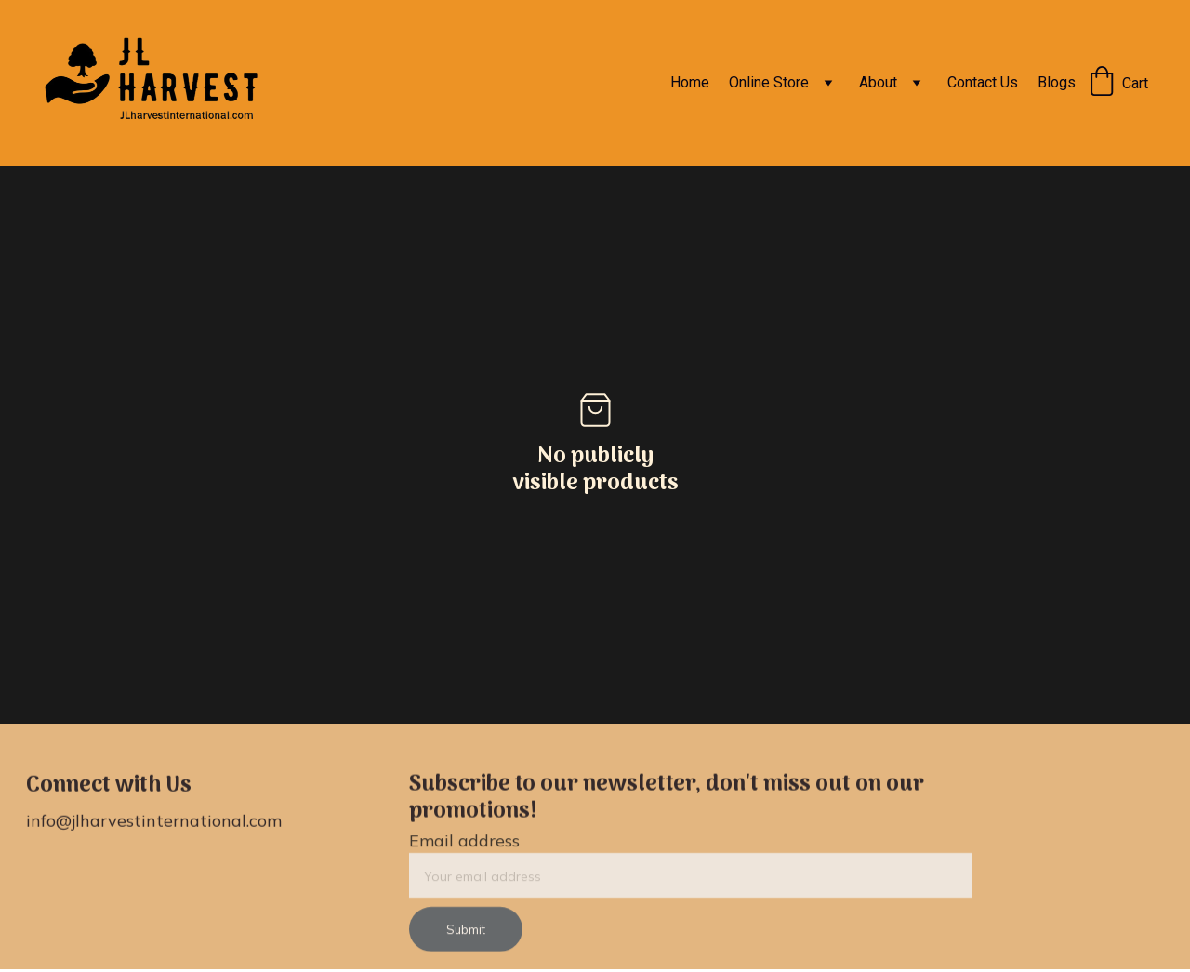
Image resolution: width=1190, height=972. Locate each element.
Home (689, 82)
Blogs (1057, 82)
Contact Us (982, 82)
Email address (464, 846)
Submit (465, 934)
